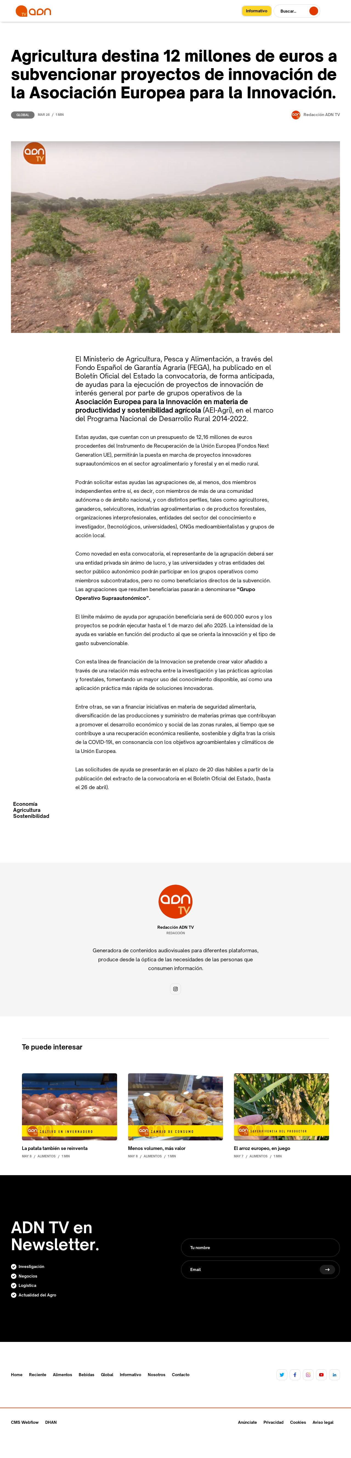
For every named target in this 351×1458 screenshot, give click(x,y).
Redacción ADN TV (175, 927)
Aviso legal (323, 1422)
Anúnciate (247, 1422)
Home (16, 1375)
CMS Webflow (25, 1422)
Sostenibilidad (31, 816)
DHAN (51, 1422)
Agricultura (27, 810)
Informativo (130, 1375)
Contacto (180, 1375)
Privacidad (274, 1422)
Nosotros (156, 1375)
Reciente (37, 1375)
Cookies (298, 1422)
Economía (25, 804)
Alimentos (62, 1375)
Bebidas (86, 1375)
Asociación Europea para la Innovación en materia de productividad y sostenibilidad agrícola (161, 406)
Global (22, 115)
